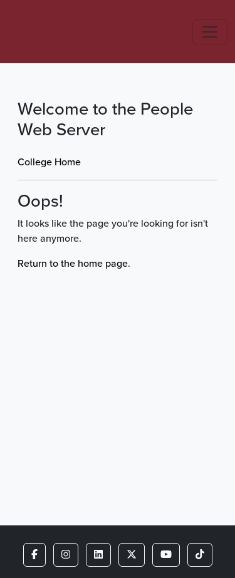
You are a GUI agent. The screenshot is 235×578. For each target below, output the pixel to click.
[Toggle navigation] (209, 31)
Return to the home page (73, 263)
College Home (49, 162)
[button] (34, 555)
